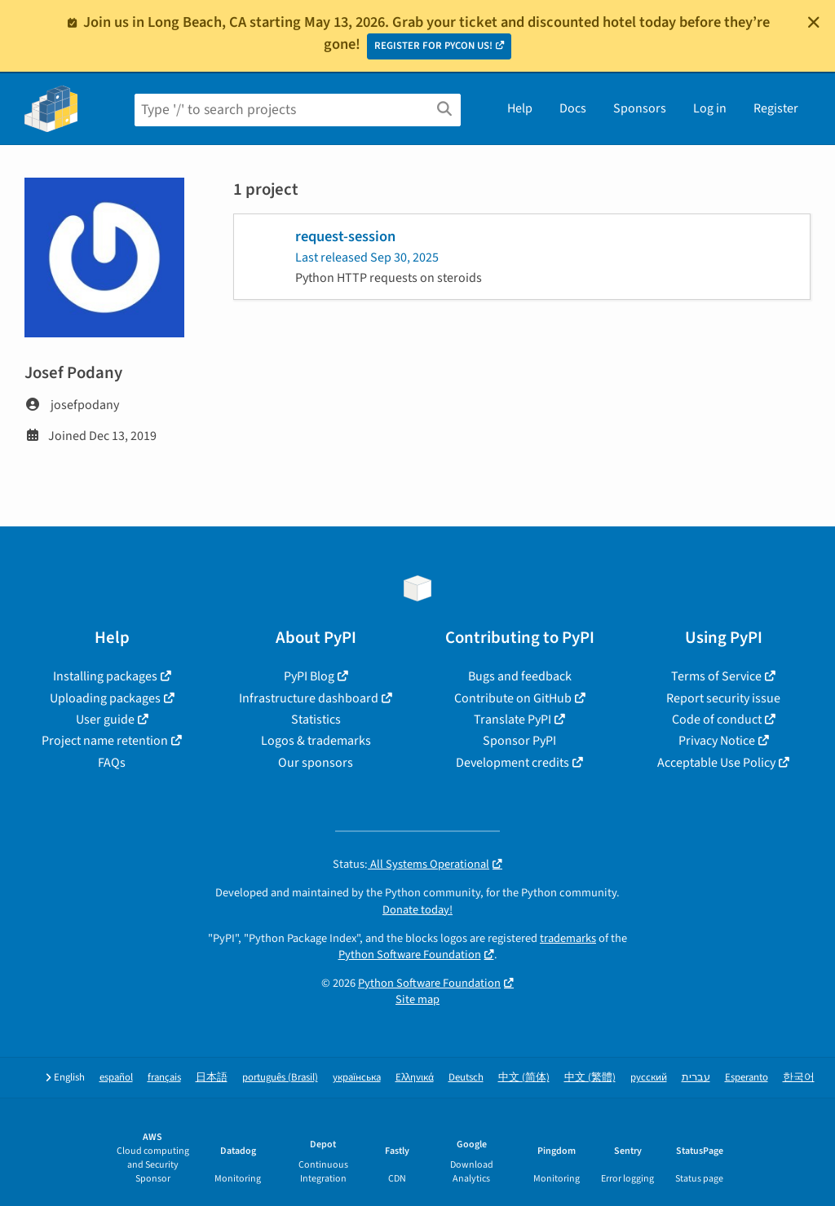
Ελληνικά (414, 1078)
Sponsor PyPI (519, 741)
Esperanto (746, 1078)
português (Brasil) (280, 1078)
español (116, 1078)
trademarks (568, 938)
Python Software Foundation (409, 954)
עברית (696, 1078)
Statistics (316, 719)
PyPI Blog (309, 676)
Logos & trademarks (316, 741)
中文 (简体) (524, 1078)
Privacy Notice (716, 741)
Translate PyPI (512, 719)
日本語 (212, 1078)
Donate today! (417, 909)
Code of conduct (717, 719)
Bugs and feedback (520, 676)
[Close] (814, 22)
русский (648, 1078)
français (164, 1078)
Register (775, 108)
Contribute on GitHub (513, 698)
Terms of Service (716, 676)
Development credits (512, 763)
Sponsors (639, 108)
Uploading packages (105, 698)
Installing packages (105, 676)
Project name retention (105, 741)
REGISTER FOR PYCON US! (433, 45)
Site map (417, 999)
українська (357, 1078)
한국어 (799, 1078)
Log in (710, 108)
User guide (105, 719)
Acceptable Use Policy (716, 763)
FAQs (112, 763)
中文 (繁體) (590, 1078)
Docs (572, 108)
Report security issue (723, 698)
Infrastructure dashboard (308, 698)
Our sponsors (315, 763)
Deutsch (466, 1078)
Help (519, 108)
